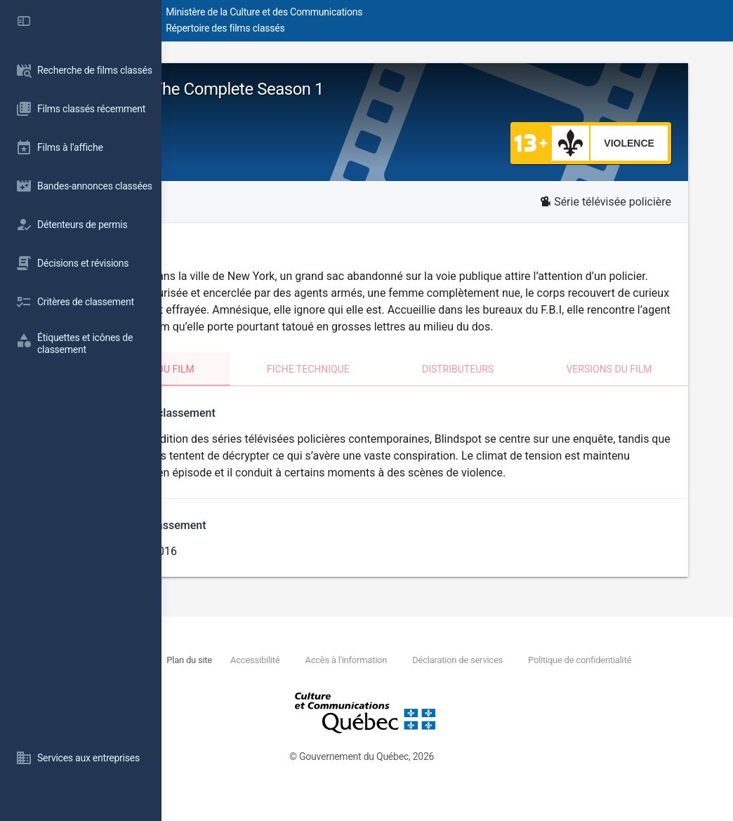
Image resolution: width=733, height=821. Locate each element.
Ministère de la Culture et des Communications (414, 12)
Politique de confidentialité (299, 693)
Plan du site (327, 678)
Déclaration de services (601, 678)
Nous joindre (265, 678)
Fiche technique (398, 386)
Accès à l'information (488, 678)
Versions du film (640, 386)
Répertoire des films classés (375, 28)
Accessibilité (394, 678)
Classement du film (262, 386)
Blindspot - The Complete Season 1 (331, 89)
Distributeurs (518, 386)
